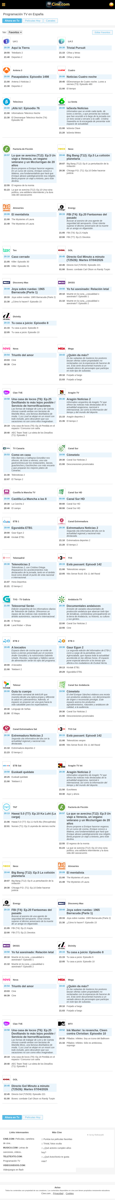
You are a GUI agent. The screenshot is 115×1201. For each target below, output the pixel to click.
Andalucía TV (75, 599)
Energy (71, 208)
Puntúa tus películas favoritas (56, 1139)
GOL (70, 250)
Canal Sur (73, 448)
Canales (50, 20)
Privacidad (58, 1193)
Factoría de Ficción (23, 149)
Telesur (17, 685)
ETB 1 (16, 521)
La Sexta (72, 102)
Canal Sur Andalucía (78, 685)
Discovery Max (20, 283)
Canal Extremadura (78, 521)
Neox (70, 149)
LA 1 (15, 41)
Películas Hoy (32, 20)
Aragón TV (73, 393)
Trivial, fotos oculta (51, 1143)
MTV (70, 1024)
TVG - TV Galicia (21, 599)
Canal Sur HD (75, 492)
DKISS (71, 283)
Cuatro (71, 70)
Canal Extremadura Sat (25, 729)
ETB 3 (71, 641)
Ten (15, 250)
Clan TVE (17, 393)
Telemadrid (19, 558)
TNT (15, 807)
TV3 (70, 558)
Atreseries (18, 208)
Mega (71, 349)
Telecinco (18, 102)
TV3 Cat (72, 729)
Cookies (70, 1193)
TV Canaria (18, 448)
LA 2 (70, 41)
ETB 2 (16, 641)
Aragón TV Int (75, 766)
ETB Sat (17, 766)
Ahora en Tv (12, 20)
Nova (15, 349)
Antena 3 (17, 70)
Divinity (17, 317)
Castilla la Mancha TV (24, 492)
